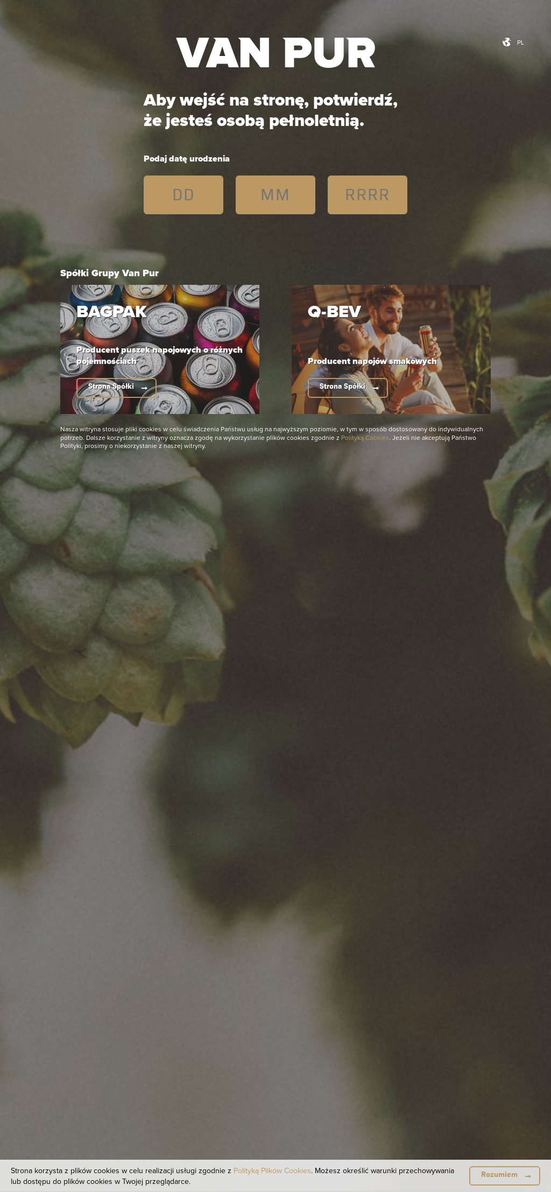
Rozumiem (499, 1174)
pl (520, 42)
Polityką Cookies (365, 437)
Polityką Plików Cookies (272, 1170)
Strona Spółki (111, 386)
